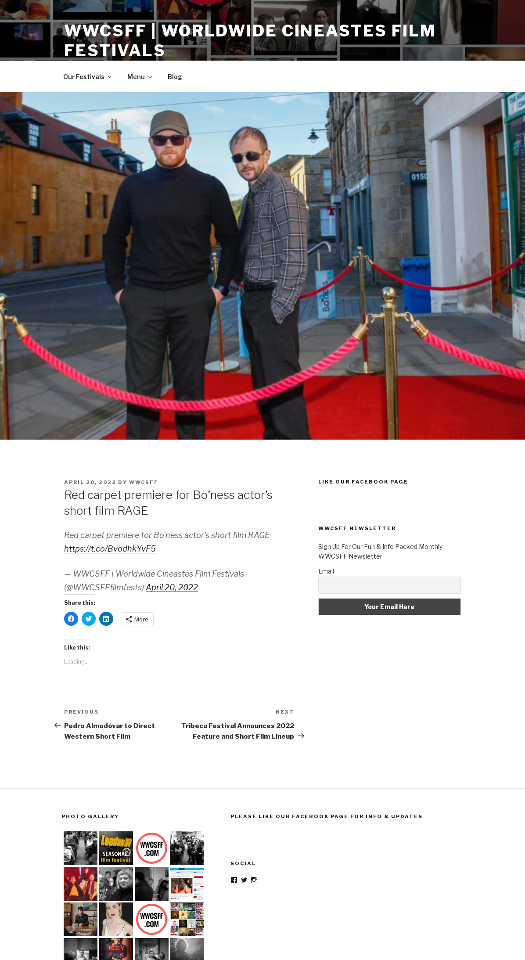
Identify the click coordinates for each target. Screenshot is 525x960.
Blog (175, 76)
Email (326, 571)
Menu (140, 76)
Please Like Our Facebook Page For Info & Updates (326, 816)
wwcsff (143, 482)
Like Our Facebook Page (363, 482)
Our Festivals (88, 76)
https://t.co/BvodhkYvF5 (110, 548)
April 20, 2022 (172, 587)
